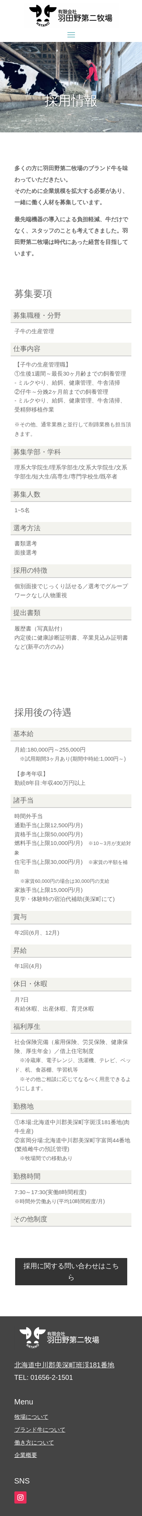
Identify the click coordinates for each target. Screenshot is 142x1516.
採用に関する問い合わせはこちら (71, 1271)
